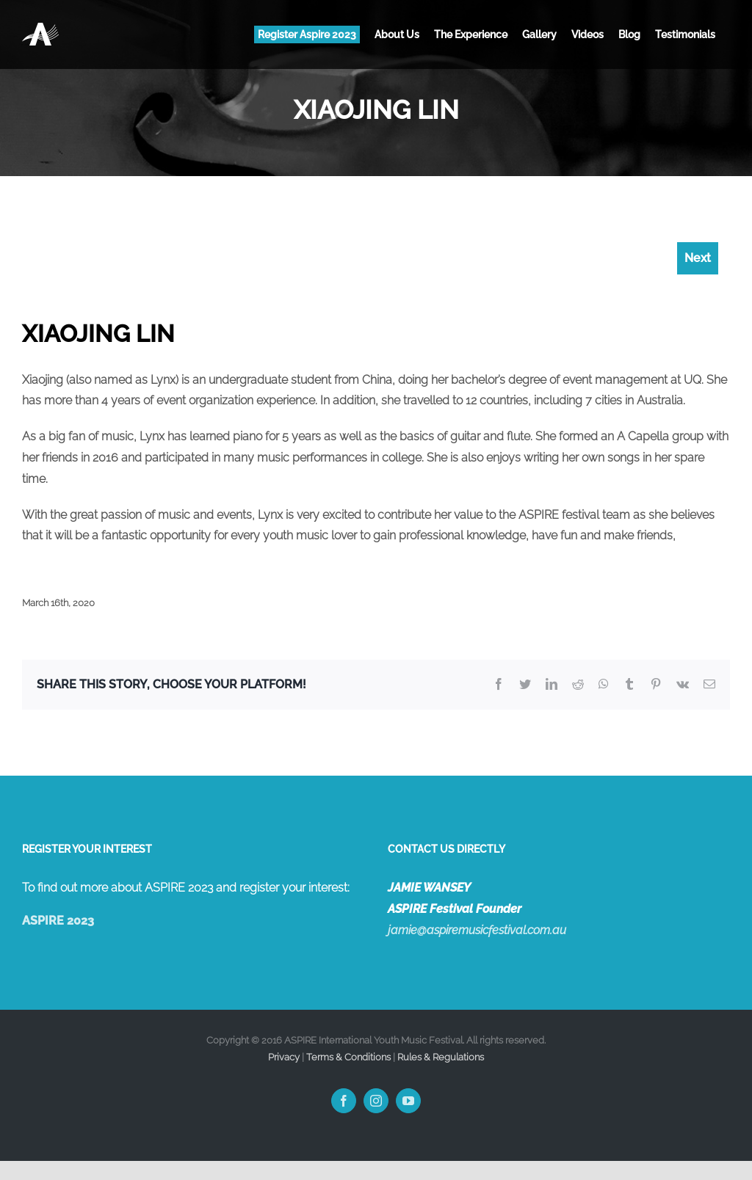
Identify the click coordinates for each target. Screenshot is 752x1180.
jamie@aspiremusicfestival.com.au (477, 930)
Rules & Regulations (440, 1057)
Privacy (284, 1057)
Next (697, 258)
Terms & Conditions (348, 1057)
